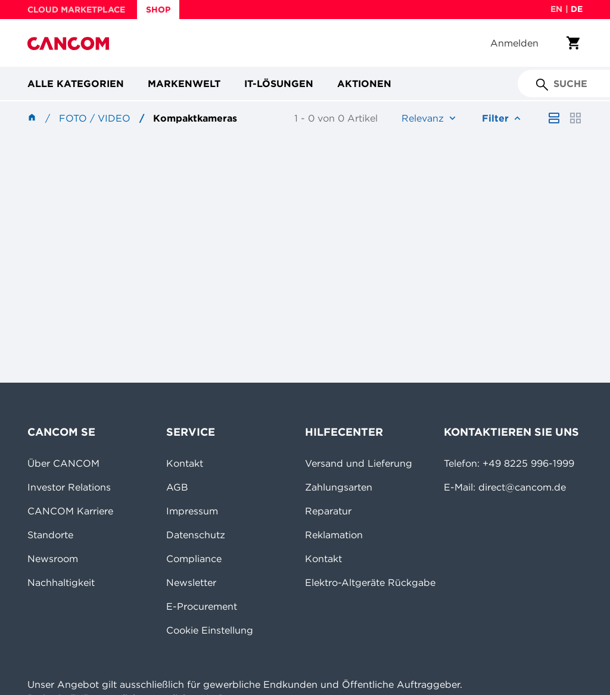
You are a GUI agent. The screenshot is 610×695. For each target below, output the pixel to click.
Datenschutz (195, 535)
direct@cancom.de (522, 487)
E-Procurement (201, 606)
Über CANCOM (63, 463)
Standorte (50, 535)
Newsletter (191, 582)
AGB (177, 487)
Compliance (194, 558)
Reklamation (334, 535)
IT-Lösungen (278, 83)
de (577, 9)
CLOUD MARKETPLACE (76, 9)
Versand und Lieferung (358, 463)
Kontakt (184, 463)
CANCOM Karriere (70, 511)
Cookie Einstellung (209, 630)
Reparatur (328, 511)
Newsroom (52, 558)
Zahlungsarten (338, 487)
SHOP (158, 9)
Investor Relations (69, 487)
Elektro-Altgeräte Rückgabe (370, 582)
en (556, 9)
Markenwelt (184, 83)
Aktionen (364, 83)
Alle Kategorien (75, 83)
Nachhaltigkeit (61, 582)
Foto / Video (94, 118)
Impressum (192, 511)
